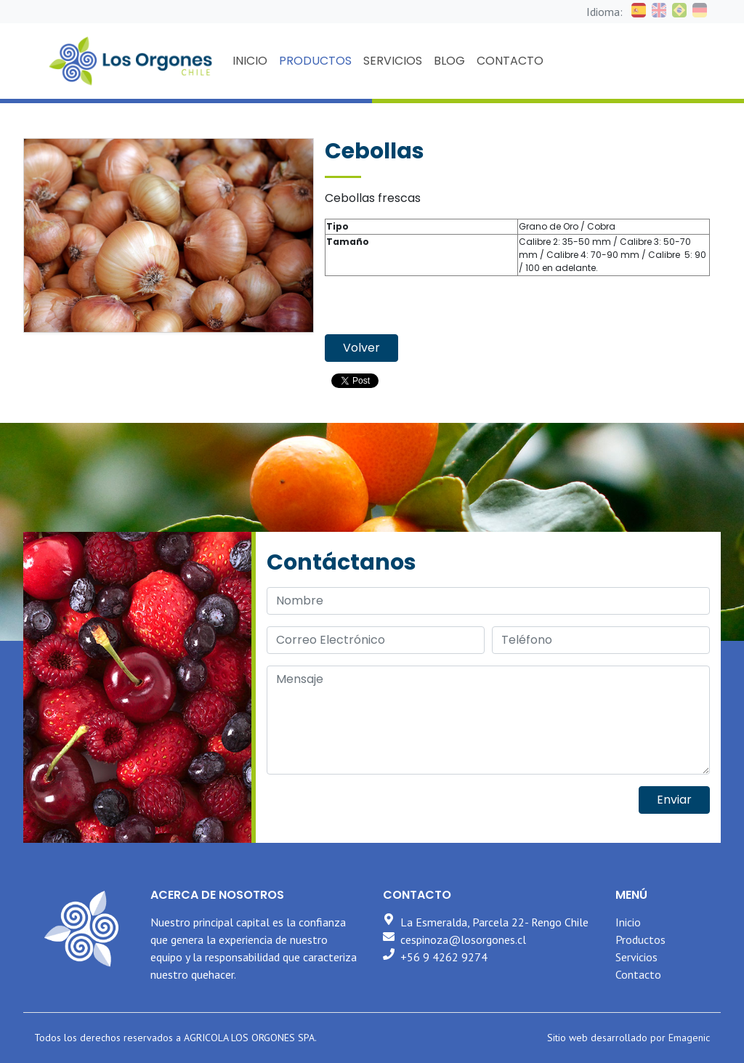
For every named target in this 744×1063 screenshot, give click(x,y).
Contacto (638, 974)
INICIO (249, 60)
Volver (361, 347)
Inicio (628, 922)
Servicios (636, 957)
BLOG (449, 60)
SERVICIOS (392, 60)
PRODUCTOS (315, 60)
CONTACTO (510, 60)
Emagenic (689, 1037)
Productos (640, 939)
